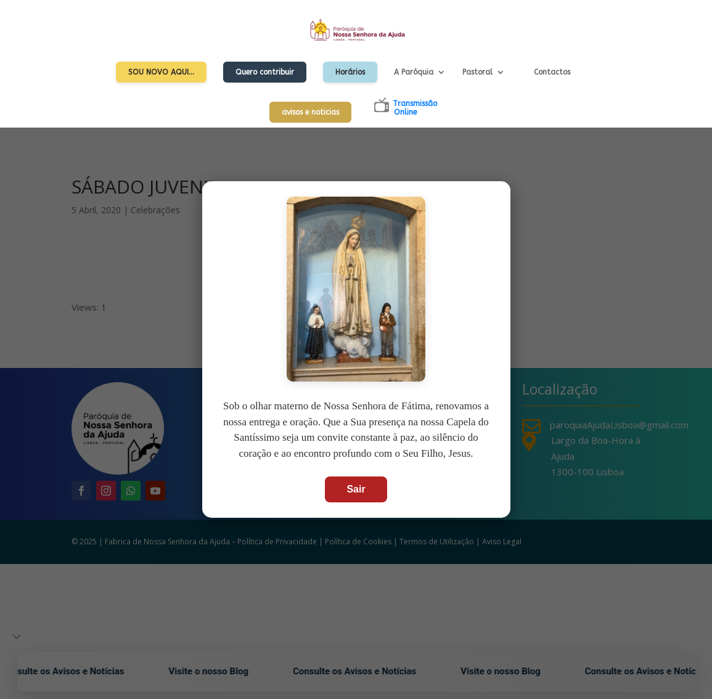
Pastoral (477, 72)
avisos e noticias (310, 112)
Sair (355, 489)
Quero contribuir (264, 72)
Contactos (552, 72)
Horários (350, 72)
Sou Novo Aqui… (161, 72)
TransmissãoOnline (415, 107)
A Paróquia (413, 72)
